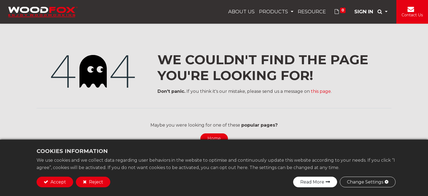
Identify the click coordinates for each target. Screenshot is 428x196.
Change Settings (365, 182)
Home (214, 138)
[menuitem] (241, 11)
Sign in (363, 12)
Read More (312, 182)
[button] (382, 11)
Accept (57, 182)
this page (321, 91)
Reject (95, 182)
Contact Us (412, 15)
